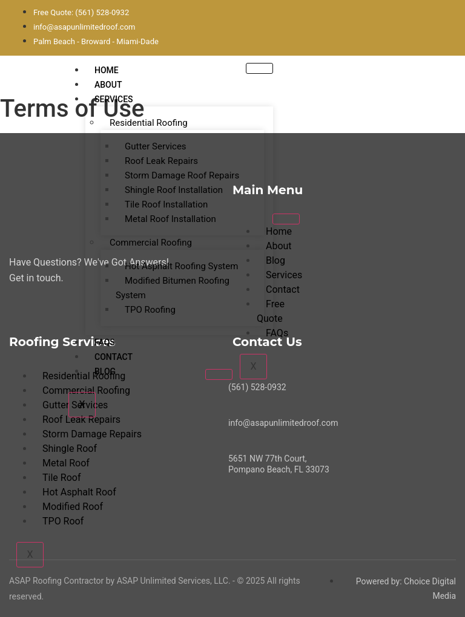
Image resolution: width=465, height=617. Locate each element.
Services (113, 99)
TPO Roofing (150, 309)
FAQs (104, 342)
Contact (113, 357)
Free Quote (271, 311)
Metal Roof (66, 463)
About (108, 85)
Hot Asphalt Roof (79, 492)
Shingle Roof (69, 448)
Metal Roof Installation (170, 219)
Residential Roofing (149, 122)
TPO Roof (63, 521)
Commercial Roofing (151, 242)
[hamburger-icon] (259, 68)
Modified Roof (72, 506)
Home (106, 70)
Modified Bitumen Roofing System (172, 288)
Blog (105, 371)
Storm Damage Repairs (92, 434)
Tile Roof (61, 477)
